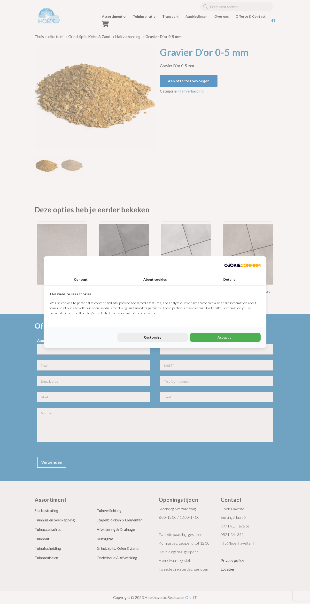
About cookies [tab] (155, 279)
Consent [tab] (81, 279)
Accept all (225, 337)
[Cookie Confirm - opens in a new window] (242, 265)
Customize (152, 337)
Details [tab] (229, 279)
